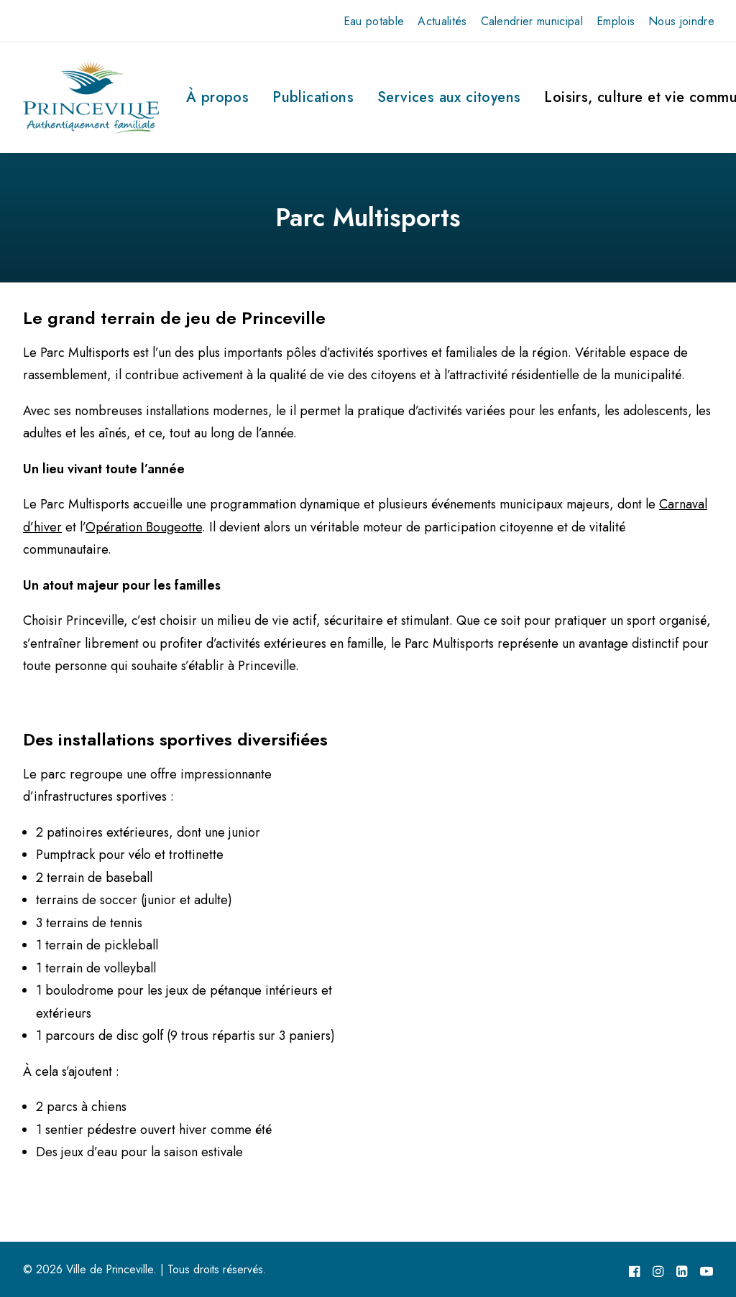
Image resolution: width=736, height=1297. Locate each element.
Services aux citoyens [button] (448, 97)
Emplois (616, 21)
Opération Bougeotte (144, 527)
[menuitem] (374, 21)
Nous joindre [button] (681, 21)
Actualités (442, 21)
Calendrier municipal (532, 21)
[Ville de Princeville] (91, 98)
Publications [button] (313, 97)
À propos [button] (217, 97)
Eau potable (374, 21)
